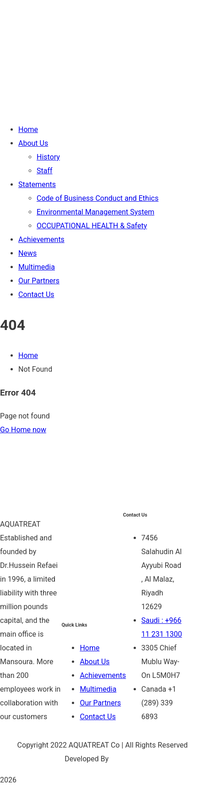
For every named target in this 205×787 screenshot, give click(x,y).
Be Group (125, 758)
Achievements (103, 675)
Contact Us (98, 716)
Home (28, 355)
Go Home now (23, 429)
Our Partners (100, 703)
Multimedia (98, 689)
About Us (94, 661)
